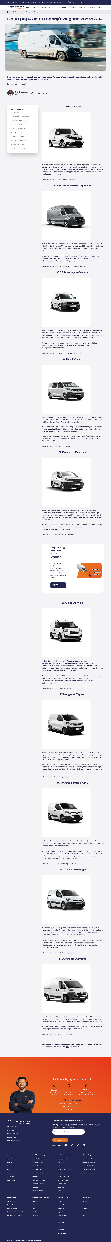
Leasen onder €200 (88, 1159)
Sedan (34, 1208)
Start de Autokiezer (56, 585)
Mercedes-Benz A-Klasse (65, 1169)
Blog (10, 12)
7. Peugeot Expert (17, 136)
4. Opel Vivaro (16, 124)
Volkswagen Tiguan (63, 1180)
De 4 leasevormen (12, 1208)
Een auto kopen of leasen (14, 1215)
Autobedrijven (11, 1176)
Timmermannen (62, 1215)
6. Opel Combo (16, 132)
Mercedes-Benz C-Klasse (65, 1176)
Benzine (85, 1201)
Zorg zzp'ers (61, 1212)
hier (48, 179)
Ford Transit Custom (37, 1162)
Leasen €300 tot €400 (89, 1166)
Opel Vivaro (35, 1176)
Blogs (8, 1169)
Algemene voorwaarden (34, 1240)
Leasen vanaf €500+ (88, 1173)
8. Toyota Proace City (19, 140)
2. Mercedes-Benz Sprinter (21, 117)
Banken (9, 1173)
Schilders (60, 1219)
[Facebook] (89, 1145)
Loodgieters (61, 1229)
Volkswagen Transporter (39, 1180)
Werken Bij (10, 1166)
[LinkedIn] (84, 1145)
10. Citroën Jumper (18, 148)
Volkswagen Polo (62, 1162)
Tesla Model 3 (61, 1166)
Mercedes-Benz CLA (63, 1183)
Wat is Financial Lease (13, 1201)
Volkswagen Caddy (37, 1191)
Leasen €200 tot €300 (89, 1162)
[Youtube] (66, 1145)
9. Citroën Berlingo (18, 144)
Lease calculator (11, 1205)
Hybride (85, 1212)
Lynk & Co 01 (61, 1173)
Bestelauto (35, 1215)
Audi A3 (60, 1191)
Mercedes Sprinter (37, 1159)
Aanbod (9, 1159)
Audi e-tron (61, 1187)
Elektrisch (85, 1208)
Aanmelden (58, 1140)
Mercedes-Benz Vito (38, 1169)
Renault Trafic (36, 1166)
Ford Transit (35, 1187)
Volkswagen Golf (62, 1159)
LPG (84, 1215)
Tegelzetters (61, 1222)
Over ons (9, 1162)
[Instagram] (77, 1145)
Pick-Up (34, 1212)
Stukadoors (61, 1208)
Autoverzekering (11, 1180)
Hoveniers (60, 1226)
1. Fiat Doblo (15, 113)
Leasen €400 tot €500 (89, 1169)
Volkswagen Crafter (37, 1173)
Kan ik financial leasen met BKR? (16, 1212)
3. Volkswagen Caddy (19, 121)
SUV (33, 1205)
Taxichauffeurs (62, 1233)
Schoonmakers (62, 1205)
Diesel (84, 1205)
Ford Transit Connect (38, 1183)
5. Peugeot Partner (18, 128)
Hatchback (35, 1201)
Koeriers (60, 1201)
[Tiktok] (72, 1145)
